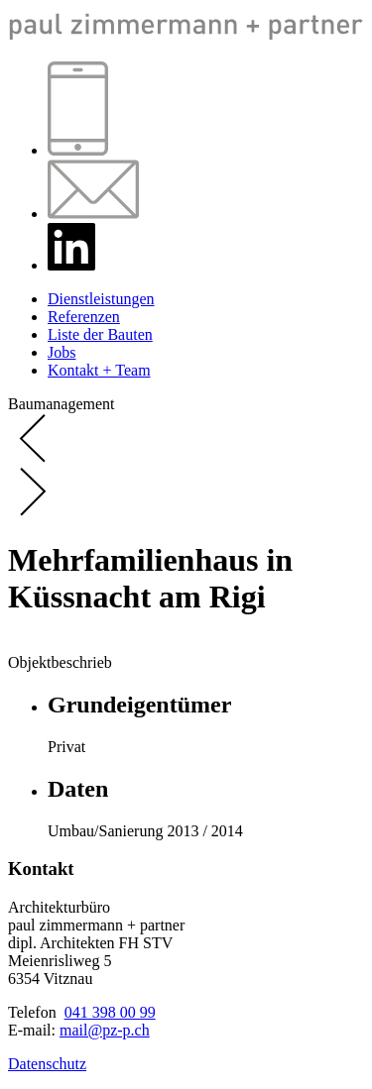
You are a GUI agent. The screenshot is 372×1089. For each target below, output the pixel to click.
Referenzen (84, 316)
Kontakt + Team (99, 370)
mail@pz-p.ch (105, 1030)
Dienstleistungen (101, 298)
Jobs (61, 352)
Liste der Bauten (100, 334)
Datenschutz (47, 1063)
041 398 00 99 (110, 1012)
